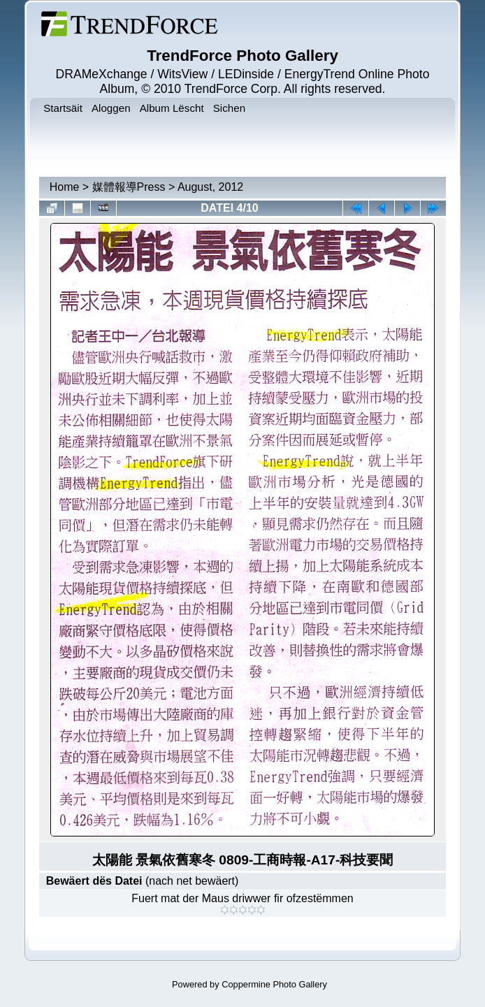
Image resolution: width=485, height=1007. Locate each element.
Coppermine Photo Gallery (274, 984)
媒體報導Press (129, 187)
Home (65, 187)
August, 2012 (210, 187)
